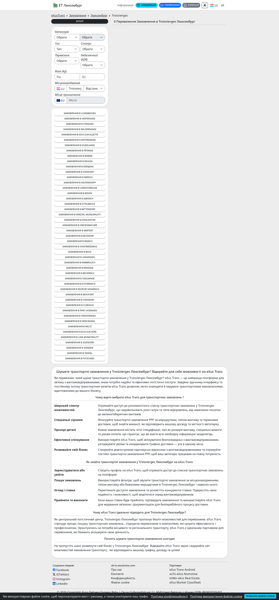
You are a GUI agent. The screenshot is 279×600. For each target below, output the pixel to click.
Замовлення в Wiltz (79, 326)
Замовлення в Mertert (79, 230)
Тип (57, 43)
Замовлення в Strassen (80, 123)
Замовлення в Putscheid (79, 358)
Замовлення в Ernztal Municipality (80, 214)
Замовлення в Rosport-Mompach (79, 289)
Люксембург (99, 15)
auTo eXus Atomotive (183, 574)
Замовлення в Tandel (80, 353)
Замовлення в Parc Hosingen (79, 310)
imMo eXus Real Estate (184, 578)
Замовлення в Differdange (80, 139)
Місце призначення (67, 95)
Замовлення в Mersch (80, 177)
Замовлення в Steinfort (79, 171)
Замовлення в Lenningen (80, 257)
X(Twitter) (62, 574)
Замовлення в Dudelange (80, 145)
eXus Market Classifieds (185, 582)
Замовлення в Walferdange (79, 129)
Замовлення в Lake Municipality (80, 337)
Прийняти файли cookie (260, 596)
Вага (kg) (61, 71)
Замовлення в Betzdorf (80, 235)
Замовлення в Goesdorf (79, 342)
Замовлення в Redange (79, 267)
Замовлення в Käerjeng (80, 166)
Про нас (116, 570)
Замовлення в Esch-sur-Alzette (79, 134)
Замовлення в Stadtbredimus (79, 246)
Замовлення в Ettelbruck (80, 203)
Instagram (63, 579)
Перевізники (170, 5)
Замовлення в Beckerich (79, 273)
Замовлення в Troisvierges (80, 315)
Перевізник (62, 55)
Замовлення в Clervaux (80, 305)
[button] (214, 5)
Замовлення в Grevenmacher (79, 225)
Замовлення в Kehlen (80, 161)
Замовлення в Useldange (80, 278)
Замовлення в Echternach (79, 283)
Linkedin (62, 583)
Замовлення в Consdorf (79, 299)
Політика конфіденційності (169, 596)
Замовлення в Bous (79, 251)
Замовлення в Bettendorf (79, 209)
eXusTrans (58, 15)
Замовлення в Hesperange (79, 118)
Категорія (62, 32)
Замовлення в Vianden (79, 347)
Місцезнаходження (67, 83)
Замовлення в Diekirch (79, 198)
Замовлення (146, 5)
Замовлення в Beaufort (79, 294)
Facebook (62, 570)
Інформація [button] (125, 5)
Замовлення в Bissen (79, 193)
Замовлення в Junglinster (79, 219)
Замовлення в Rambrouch (79, 262)
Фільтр (80, 21)
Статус (86, 43)
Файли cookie (120, 582)
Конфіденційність (123, 578)
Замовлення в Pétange (79, 150)
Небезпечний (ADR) (89, 57)
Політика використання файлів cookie (216, 596)
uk (222, 5)
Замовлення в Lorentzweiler (79, 187)
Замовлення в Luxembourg (80, 113)
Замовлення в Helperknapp (80, 182)
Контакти (117, 574)
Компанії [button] (191, 5)
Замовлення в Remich (80, 241)
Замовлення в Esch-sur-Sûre (79, 331)
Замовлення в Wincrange (80, 321)
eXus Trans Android (182, 570)
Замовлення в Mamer (79, 155)
